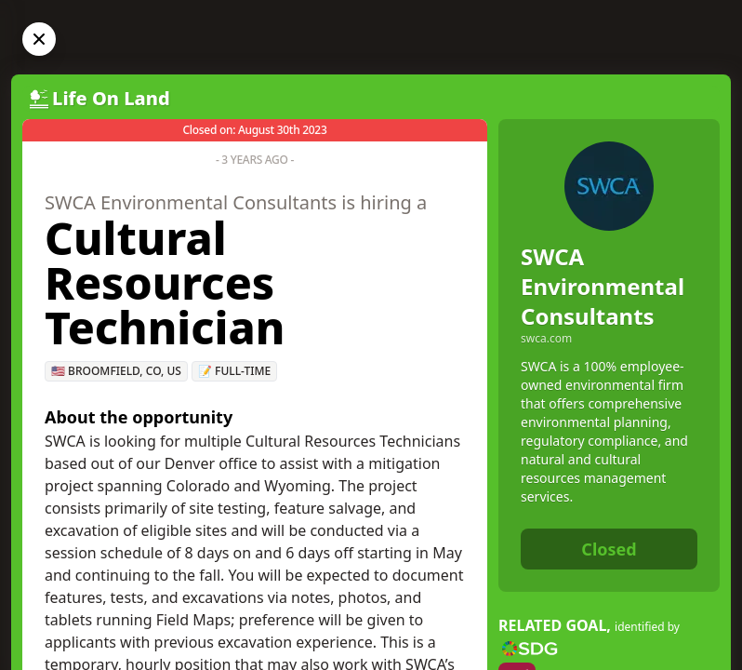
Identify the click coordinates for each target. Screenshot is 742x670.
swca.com (546, 338)
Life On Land (111, 98)
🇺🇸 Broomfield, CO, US (116, 371)
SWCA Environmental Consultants (602, 286)
